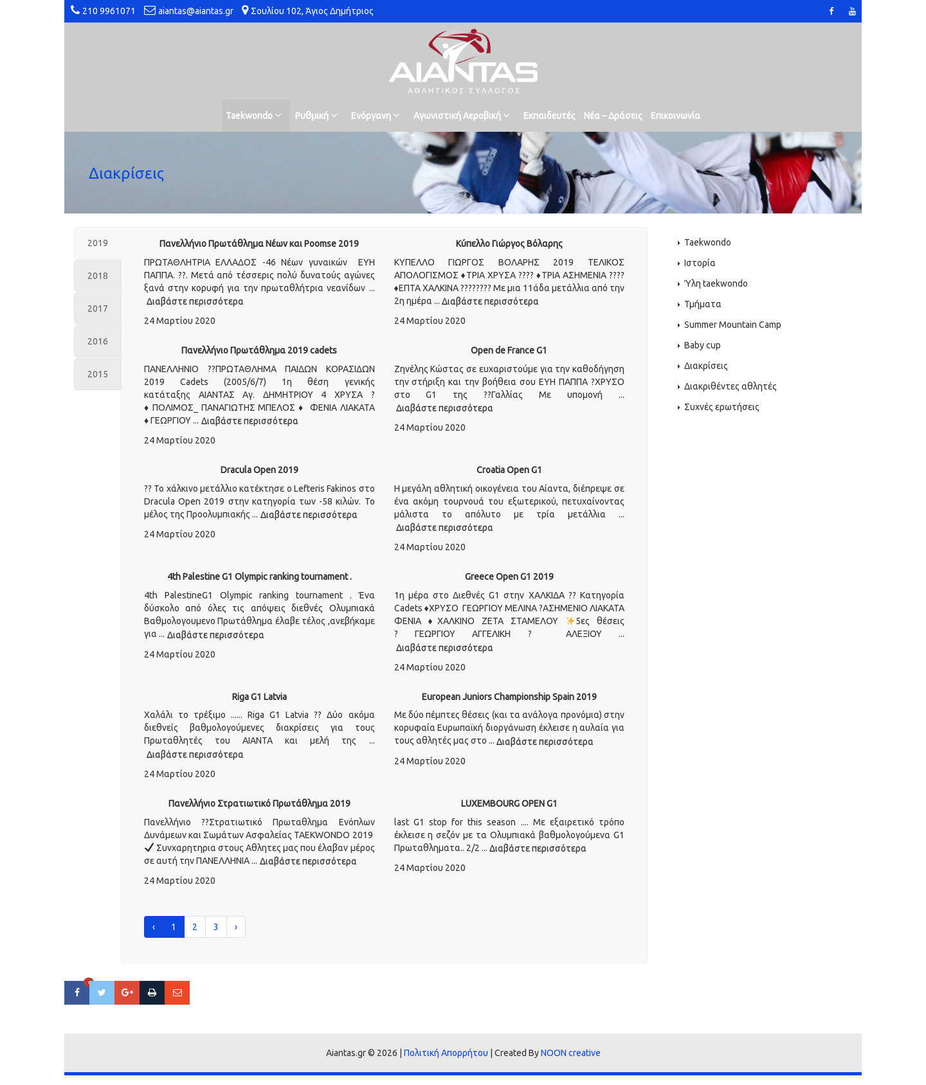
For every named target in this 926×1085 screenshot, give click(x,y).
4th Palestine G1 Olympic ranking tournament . (259, 576)
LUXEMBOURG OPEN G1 (509, 803)
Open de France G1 (509, 350)
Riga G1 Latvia (259, 697)
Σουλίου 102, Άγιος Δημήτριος (312, 11)
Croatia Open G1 (509, 470)
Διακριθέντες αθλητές (730, 386)
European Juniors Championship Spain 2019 (509, 697)
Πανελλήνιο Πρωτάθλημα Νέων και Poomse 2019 (259, 243)
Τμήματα (703, 304)
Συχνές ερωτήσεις (721, 407)
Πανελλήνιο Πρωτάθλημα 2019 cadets (259, 350)
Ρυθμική (316, 115)
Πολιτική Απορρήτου (446, 1053)
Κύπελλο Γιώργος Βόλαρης (509, 243)
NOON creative (571, 1053)
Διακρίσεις (706, 366)
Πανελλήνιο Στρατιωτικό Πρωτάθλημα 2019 (259, 803)
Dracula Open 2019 (259, 470)
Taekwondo (254, 115)
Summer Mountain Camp (732, 324)
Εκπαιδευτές (549, 116)
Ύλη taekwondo (716, 283)
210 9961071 (109, 11)
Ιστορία (700, 263)
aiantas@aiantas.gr (195, 11)
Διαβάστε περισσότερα (195, 301)
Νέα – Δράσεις (613, 116)
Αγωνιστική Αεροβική (461, 115)
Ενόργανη (375, 115)
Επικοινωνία (675, 116)
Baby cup (702, 345)
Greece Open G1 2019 (509, 576)
